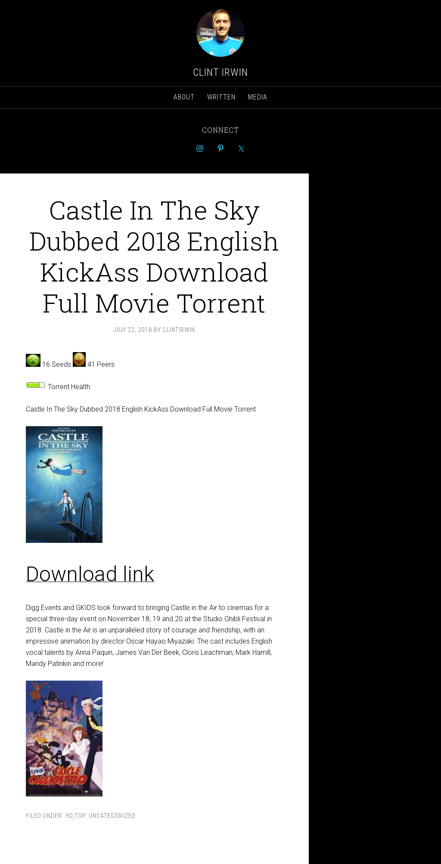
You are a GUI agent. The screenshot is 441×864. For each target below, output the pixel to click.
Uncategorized (112, 815)
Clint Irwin (220, 72)
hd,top (75, 815)
